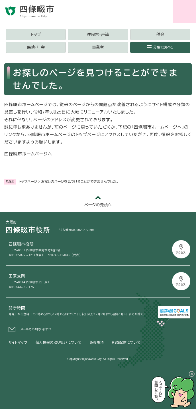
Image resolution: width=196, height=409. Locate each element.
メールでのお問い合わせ (36, 329)
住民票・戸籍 (98, 34)
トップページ (28, 182)
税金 (160, 34)
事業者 (98, 47)
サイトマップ (18, 343)
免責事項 (96, 343)
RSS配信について (126, 343)
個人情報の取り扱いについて (58, 343)
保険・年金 (36, 47)
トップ (36, 34)
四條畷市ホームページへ (28, 153)
